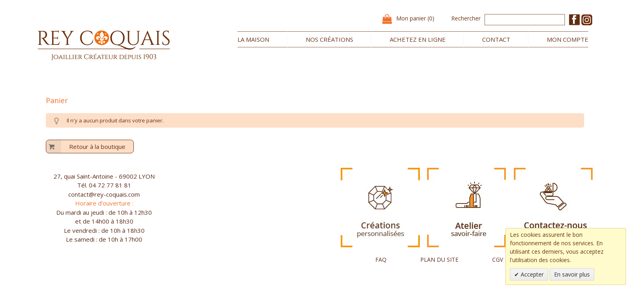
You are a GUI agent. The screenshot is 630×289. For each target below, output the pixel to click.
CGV (497, 259)
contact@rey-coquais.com (104, 194)
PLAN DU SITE (439, 259)
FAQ (381, 259)
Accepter (531, 274)
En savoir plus (572, 274)
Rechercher (466, 18)
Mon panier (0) (415, 18)
